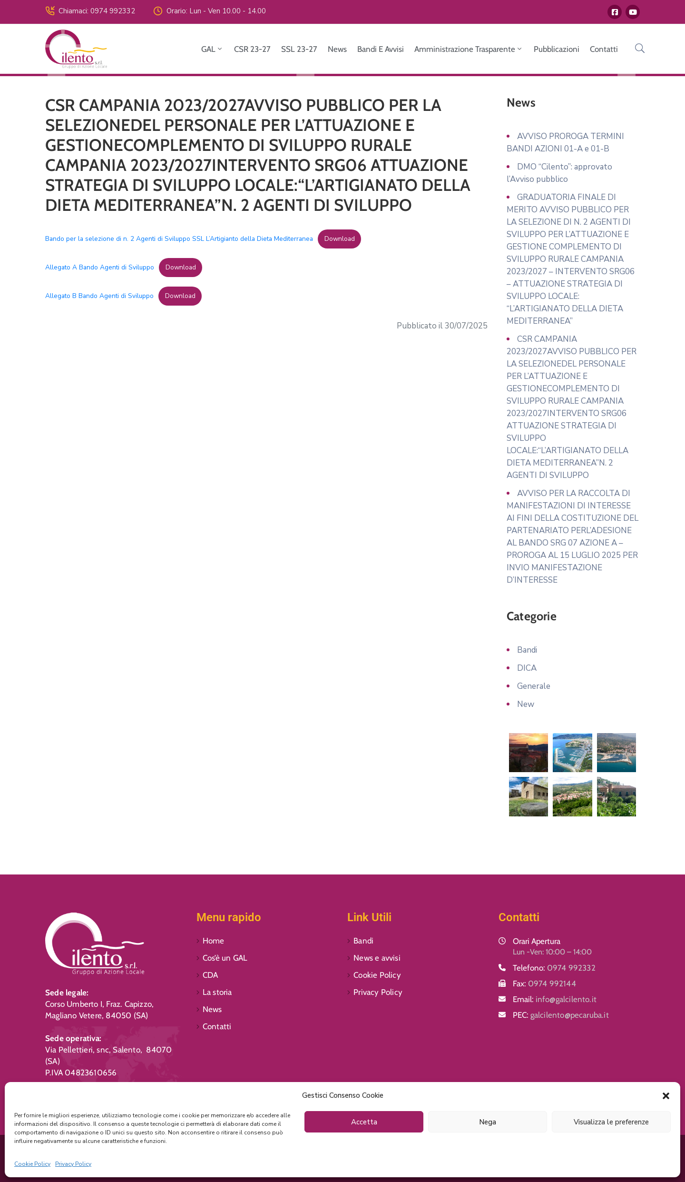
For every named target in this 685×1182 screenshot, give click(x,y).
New (525, 704)
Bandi (527, 650)
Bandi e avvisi (380, 49)
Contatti (604, 49)
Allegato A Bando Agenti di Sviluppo (99, 267)
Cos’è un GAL (225, 958)
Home (214, 940)
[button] (666, 1095)
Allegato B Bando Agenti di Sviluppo (99, 295)
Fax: (544, 983)
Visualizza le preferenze (611, 1122)
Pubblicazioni (556, 49)
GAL (212, 49)
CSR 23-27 (252, 49)
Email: (555, 999)
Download (339, 238)
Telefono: (554, 968)
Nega (487, 1122)
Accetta (364, 1122)
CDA (210, 975)
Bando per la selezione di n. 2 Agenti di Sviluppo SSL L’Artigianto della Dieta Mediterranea (179, 238)
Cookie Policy (32, 1164)
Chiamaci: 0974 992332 (97, 11)
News (337, 49)
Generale (533, 686)
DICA (527, 668)
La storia (217, 992)
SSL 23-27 (299, 49)
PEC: (561, 1015)
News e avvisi (377, 958)
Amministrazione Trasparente (468, 49)
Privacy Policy (73, 1164)
